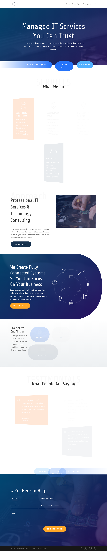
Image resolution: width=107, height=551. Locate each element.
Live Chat (82, 65)
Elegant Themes (24, 548)
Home (68, 4)
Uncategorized (87, 4)
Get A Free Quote (37, 65)
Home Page (76, 4)
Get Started (20, 306)
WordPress (43, 548)
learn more (62, 66)
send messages (55, 529)
